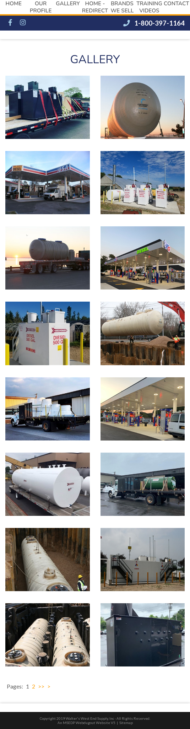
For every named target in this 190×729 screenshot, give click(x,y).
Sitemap (126, 722)
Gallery (68, 3)
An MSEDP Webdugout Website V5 (86, 722)
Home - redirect (95, 7)
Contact (176, 3)
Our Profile (41, 7)
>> (41, 686)
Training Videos (149, 7)
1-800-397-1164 (154, 23)
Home (13, 3)
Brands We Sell (122, 7)
